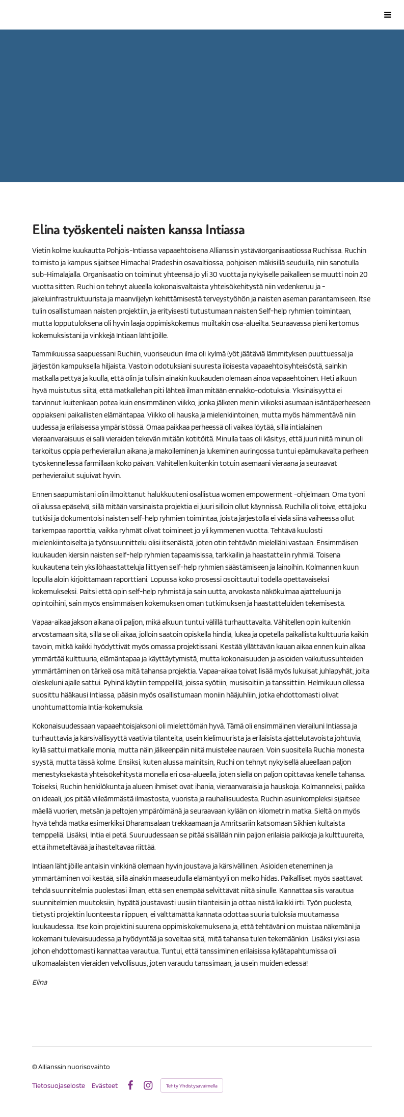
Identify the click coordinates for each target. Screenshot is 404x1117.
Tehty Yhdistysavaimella (192, 1085)
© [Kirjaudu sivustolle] (35, 1067)
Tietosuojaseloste (58, 1085)
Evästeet (105, 1085)
